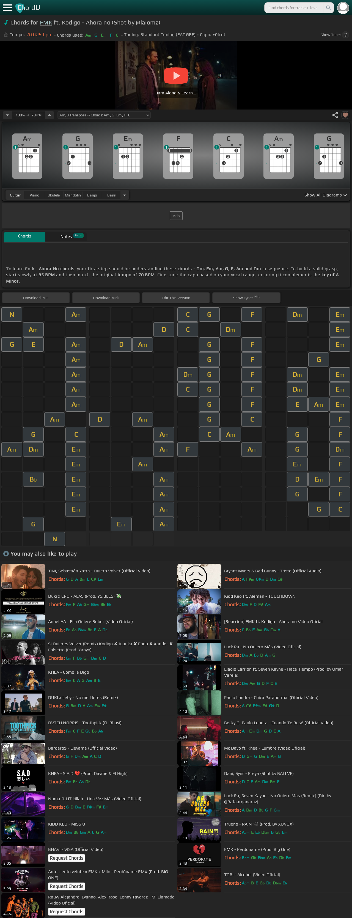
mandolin (73, 195)
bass (111, 195)
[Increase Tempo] (49, 115)
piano (34, 195)
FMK (46, 22)
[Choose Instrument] (124, 195)
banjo (92, 195)
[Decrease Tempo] (7, 115)
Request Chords (66, 858)
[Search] (328, 7)
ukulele (54, 195)
